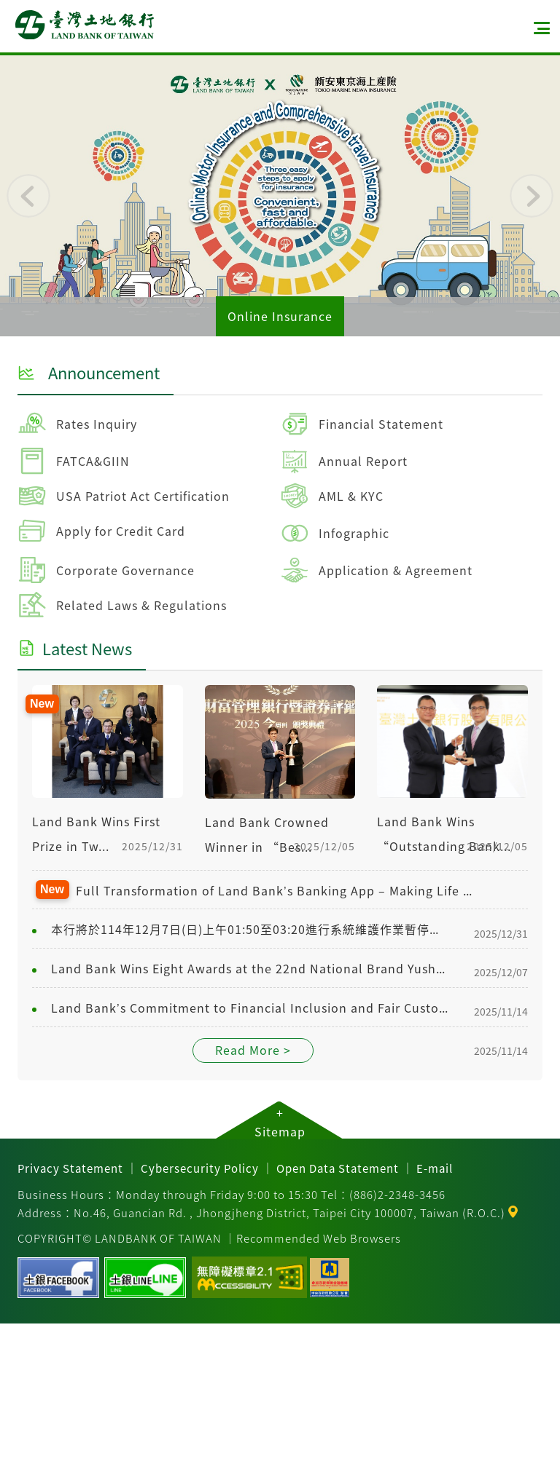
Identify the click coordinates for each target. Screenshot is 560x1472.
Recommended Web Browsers (318, 1238)
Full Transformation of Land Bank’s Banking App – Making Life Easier (277, 890)
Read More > (253, 1050)
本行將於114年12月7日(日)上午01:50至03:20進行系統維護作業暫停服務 (249, 929)
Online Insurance (280, 316)
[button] (28, 196)
